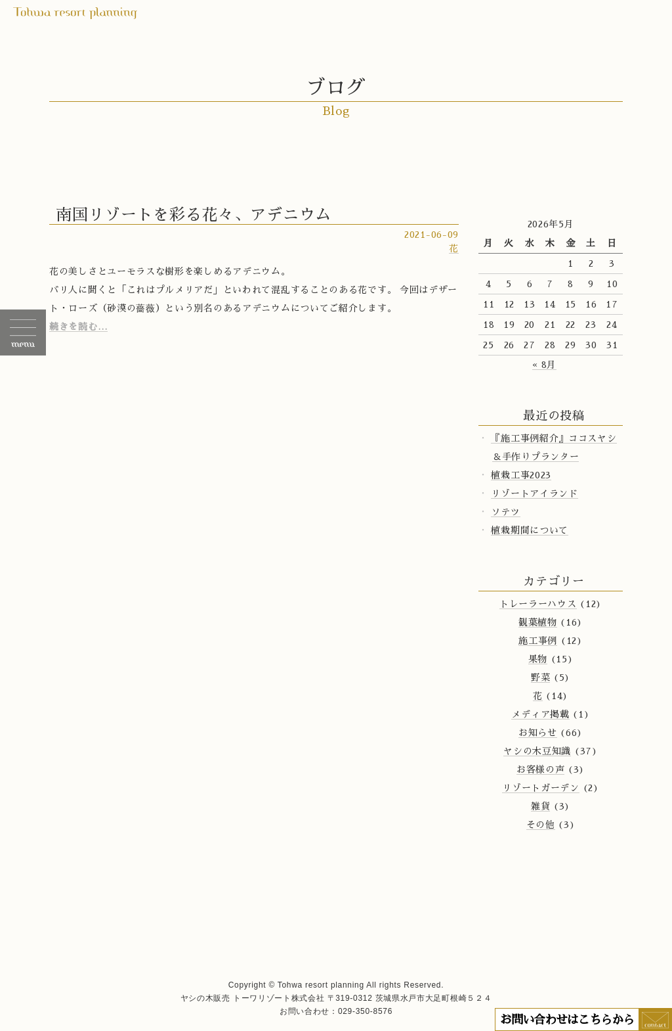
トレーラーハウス (538, 603)
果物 (537, 659)
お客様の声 (540, 769)
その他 (540, 824)
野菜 (540, 677)
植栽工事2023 (521, 475)
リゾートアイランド (534, 493)
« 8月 (544, 364)
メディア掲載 (540, 714)
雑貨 (540, 806)
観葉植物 (537, 622)
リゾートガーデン (540, 787)
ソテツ (505, 511)
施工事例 (537, 640)
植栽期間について (529, 530)
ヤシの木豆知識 (537, 751)
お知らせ (537, 732)
